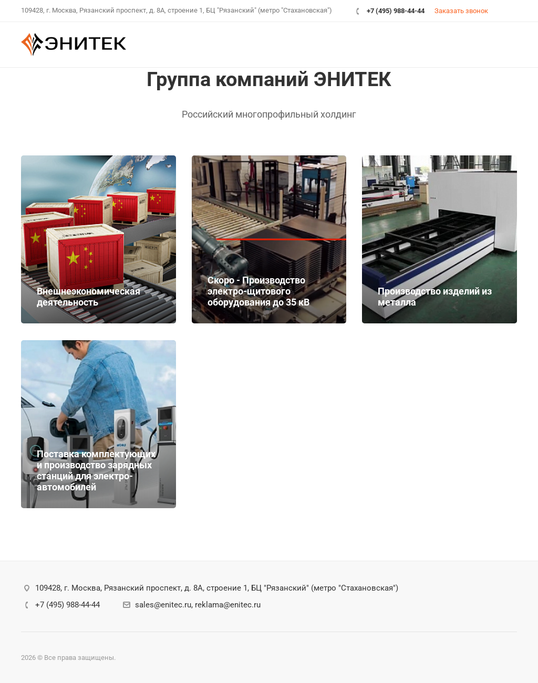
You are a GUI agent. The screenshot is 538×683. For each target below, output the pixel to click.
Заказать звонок (461, 11)
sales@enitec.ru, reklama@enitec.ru (198, 605)
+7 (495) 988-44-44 (396, 11)
